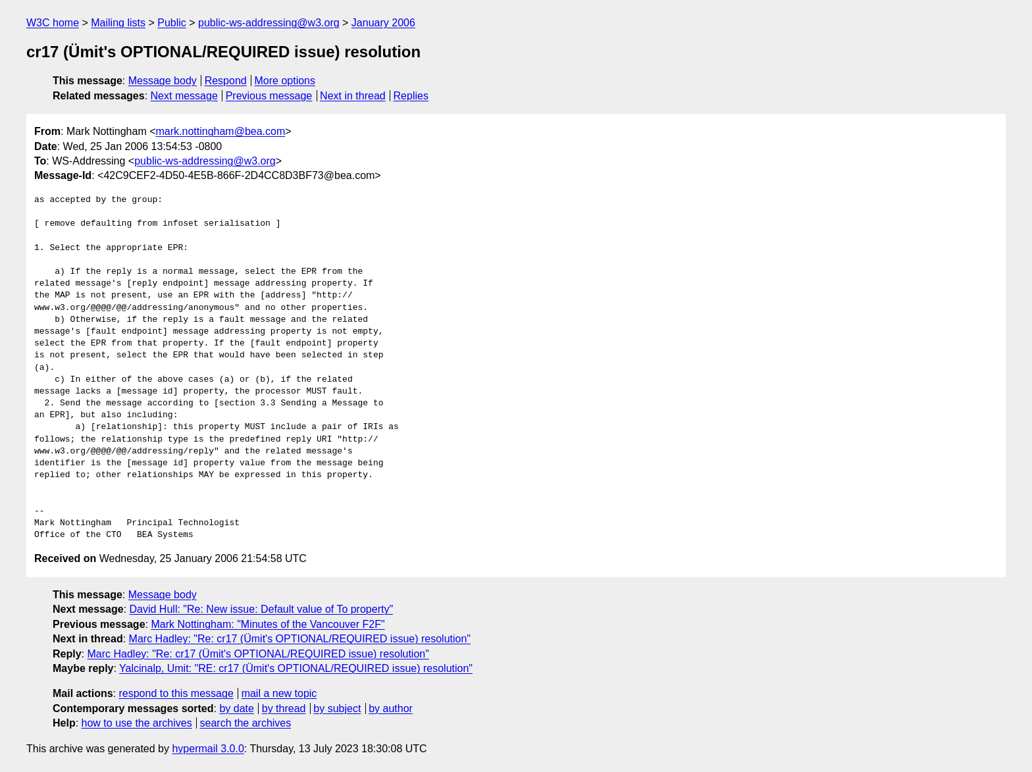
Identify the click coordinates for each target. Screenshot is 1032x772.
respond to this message (175, 693)
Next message (184, 95)
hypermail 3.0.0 (208, 748)
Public (171, 22)
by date (236, 708)
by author (391, 708)
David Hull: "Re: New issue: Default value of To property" (262, 609)
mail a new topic (279, 693)
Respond (226, 80)
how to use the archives (137, 723)
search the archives (246, 723)
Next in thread (353, 95)
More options (285, 80)
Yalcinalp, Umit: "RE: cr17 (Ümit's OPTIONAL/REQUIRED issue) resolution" (296, 668)
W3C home (52, 22)
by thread (284, 708)
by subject (337, 708)
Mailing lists (118, 22)
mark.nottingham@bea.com (221, 131)
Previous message (269, 95)
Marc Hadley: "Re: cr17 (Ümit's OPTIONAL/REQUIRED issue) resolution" (300, 638)
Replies (411, 95)
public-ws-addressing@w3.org (269, 22)
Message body (162, 80)
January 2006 (383, 22)
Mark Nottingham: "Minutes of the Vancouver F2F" (267, 624)
